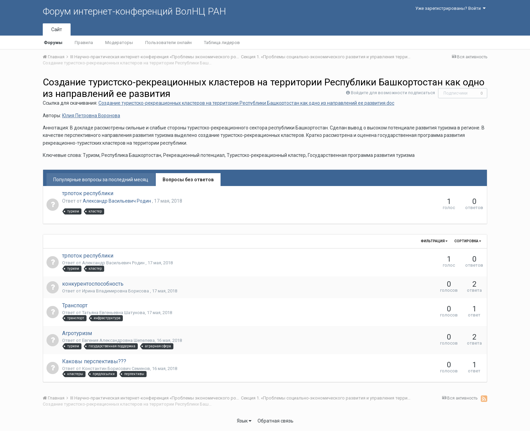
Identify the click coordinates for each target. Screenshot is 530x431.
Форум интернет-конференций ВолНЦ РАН (134, 11)
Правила (84, 42)
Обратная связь (276, 421)
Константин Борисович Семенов (116, 368)
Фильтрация (434, 241)
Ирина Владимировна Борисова (116, 290)
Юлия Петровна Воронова (91, 115)
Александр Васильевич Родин (117, 201)
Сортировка (467, 241)
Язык (244, 421)
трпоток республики (87, 193)
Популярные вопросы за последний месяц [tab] (100, 179)
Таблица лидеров (222, 42)
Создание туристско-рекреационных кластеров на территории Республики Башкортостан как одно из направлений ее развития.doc (246, 103)
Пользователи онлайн (168, 42)
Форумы (53, 42)
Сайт (56, 29)
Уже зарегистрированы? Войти (450, 8)
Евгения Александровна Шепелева (118, 340)
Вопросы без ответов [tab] (188, 179)
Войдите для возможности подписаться (393, 92)
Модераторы (119, 42)
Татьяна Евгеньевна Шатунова (113, 312)
